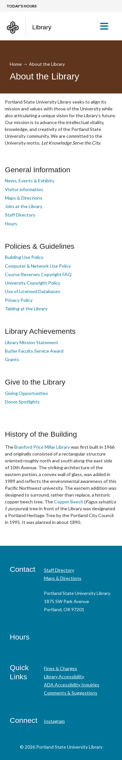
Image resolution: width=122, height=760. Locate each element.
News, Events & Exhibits (29, 180)
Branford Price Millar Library (42, 447)
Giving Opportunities (26, 393)
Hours (11, 223)
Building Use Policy (24, 257)
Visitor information (24, 189)
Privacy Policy (19, 300)
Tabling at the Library (26, 308)
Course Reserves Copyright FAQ (38, 274)
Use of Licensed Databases (32, 291)
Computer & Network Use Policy (38, 266)
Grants (12, 359)
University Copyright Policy (32, 283)
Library (41, 27)
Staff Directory (20, 215)
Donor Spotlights (22, 401)
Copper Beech (68, 501)
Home (16, 64)
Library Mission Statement (31, 342)
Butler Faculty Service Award (34, 351)
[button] (107, 26)
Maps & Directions (23, 198)
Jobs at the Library (23, 206)
